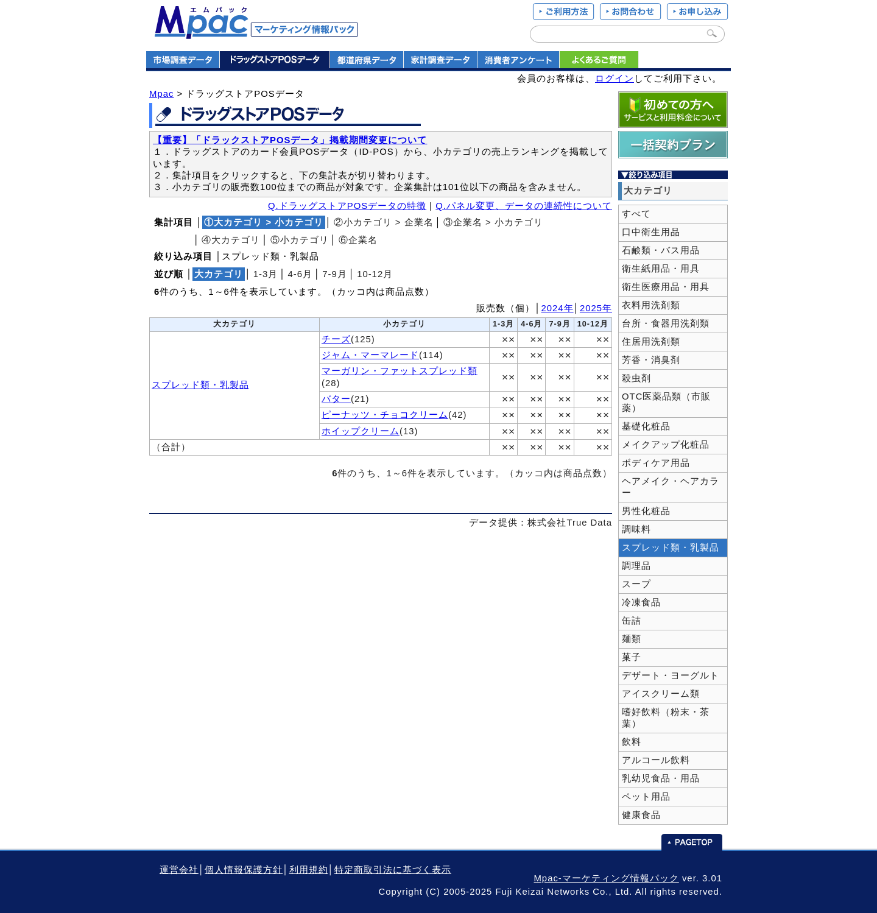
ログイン (614, 78)
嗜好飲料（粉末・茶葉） (666, 717)
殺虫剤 (636, 378)
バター (336, 399)
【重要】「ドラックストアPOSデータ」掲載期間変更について (290, 140)
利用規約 (308, 870)
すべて (636, 214)
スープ (636, 584)
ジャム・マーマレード (370, 355)
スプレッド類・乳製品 (200, 385)
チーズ (336, 339)
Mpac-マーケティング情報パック (606, 878)
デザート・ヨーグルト (670, 675)
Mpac (161, 94)
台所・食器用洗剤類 (666, 323)
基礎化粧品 (646, 426)
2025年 (596, 308)
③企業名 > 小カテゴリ (493, 222)
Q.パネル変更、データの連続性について (523, 206)
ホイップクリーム (361, 431)
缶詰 (631, 621)
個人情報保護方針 (244, 870)
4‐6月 (300, 274)
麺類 (631, 639)
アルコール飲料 (656, 760)
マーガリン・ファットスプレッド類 (399, 371)
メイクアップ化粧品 (666, 444)
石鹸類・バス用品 (661, 250)
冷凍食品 (641, 602)
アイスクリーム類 (661, 694)
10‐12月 (375, 274)
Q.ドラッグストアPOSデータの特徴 (347, 206)
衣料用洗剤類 (651, 305)
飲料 (631, 742)
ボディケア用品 (656, 463)
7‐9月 (334, 274)
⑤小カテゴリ (299, 240)
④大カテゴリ (231, 240)
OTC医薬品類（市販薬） (666, 402)
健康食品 (641, 815)
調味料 (636, 529)
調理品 (636, 566)
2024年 (557, 308)
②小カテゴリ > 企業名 (384, 222)
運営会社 (179, 870)
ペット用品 (646, 797)
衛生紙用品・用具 (661, 268)
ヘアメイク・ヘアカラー (670, 487)
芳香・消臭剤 (651, 360)
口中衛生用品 (651, 232)
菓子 (631, 657)
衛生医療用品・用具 (666, 287)
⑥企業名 (358, 240)
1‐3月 (265, 274)
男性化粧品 (646, 511)
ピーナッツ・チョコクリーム (385, 415)
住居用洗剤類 (651, 342)
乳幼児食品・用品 (661, 778)
